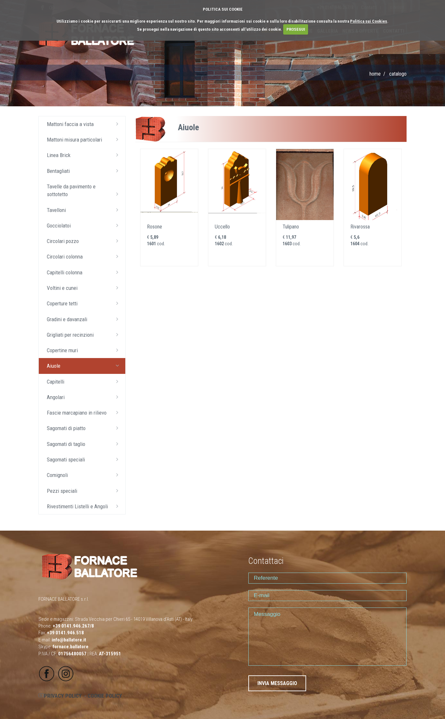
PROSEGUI (295, 29)
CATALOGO (398, 74)
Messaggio (327, 637)
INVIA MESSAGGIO (277, 683)
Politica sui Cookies (368, 21)
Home (375, 74)
